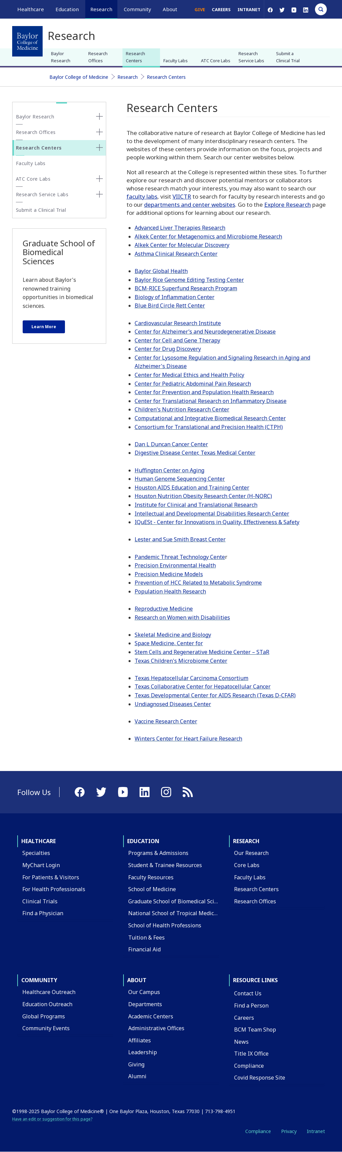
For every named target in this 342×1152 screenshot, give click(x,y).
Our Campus (144, 992)
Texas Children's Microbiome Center (181, 660)
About (136, 980)
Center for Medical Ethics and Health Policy (189, 375)
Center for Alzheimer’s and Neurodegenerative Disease (205, 331)
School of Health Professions (164, 925)
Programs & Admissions (158, 853)
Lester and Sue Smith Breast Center (180, 539)
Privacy (289, 1131)
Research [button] (101, 9)
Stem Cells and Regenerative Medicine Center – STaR (202, 652)
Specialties (36, 853)
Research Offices (98, 57)
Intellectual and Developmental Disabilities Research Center (212, 513)
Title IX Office (251, 1053)
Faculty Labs (175, 61)
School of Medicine (152, 889)
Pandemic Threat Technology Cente (180, 557)
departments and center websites (189, 204)
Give (200, 9)
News (241, 1041)
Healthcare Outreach (48, 992)
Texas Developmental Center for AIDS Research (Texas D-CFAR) (215, 695)
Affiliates (139, 1040)
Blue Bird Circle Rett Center (170, 305)
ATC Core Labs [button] (33, 179)
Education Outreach (47, 1004)
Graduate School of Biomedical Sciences (178, 901)
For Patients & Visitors (50, 877)
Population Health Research (170, 591)
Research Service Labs (251, 57)
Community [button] (137, 9)
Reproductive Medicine (164, 608)
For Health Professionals (53, 889)
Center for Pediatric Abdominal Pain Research (193, 383)
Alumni (137, 1076)
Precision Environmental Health (175, 565)
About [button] (170, 9)
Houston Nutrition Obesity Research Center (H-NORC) (203, 496)
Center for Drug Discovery (168, 349)
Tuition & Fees (146, 937)
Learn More (43, 327)
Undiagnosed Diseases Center (173, 704)
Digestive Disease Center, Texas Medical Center (195, 452)
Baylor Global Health (161, 271)
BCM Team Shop (255, 1029)
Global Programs (43, 1016)
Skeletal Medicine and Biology (173, 634)
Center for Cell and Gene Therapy (177, 340)
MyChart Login (41, 865)
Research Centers (135, 57)
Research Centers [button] (39, 147)
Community (39, 980)
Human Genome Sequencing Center (180, 478)
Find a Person (251, 1005)
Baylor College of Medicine (78, 77)
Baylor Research (60, 57)
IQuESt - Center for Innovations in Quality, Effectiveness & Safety (217, 522)
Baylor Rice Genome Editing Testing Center (189, 280)
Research (127, 77)
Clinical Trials (40, 901)
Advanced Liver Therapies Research (180, 227)
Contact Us (247, 993)
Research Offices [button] (36, 132)
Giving (136, 1064)
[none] (99, 116)
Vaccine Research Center (166, 721)
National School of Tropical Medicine (175, 913)
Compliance (249, 1065)
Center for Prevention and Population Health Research (204, 392)
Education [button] (67, 9)
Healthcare (38, 841)
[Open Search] (321, 9)
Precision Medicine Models (169, 574)
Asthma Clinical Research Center (176, 253)
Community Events (46, 1028)
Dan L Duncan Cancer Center (171, 444)
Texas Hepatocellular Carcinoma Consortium (191, 678)
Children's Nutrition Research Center (182, 409)
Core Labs (246, 865)
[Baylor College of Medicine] (27, 41)
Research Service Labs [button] (42, 194)
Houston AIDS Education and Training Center (192, 487)
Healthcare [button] (30, 9)
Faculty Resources (151, 877)
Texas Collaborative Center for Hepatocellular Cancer (203, 686)
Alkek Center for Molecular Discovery (182, 245)
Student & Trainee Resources (165, 865)
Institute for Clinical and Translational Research (196, 505)
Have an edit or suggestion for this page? (52, 1119)
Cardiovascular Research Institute (178, 323)
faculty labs (142, 196)
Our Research (251, 853)
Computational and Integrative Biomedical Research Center (210, 418)
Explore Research (287, 204)
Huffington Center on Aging (169, 470)
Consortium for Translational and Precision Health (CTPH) (209, 427)
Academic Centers (150, 1016)
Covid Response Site (259, 1077)
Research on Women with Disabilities (182, 617)
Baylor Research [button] (35, 116)
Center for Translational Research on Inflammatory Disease (211, 401)
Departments (145, 1004)
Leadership (142, 1052)
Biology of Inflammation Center (174, 297)
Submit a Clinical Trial (288, 57)
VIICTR (182, 196)
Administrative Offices (156, 1028)
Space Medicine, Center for (169, 643)
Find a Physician (42, 913)
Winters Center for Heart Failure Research (188, 738)
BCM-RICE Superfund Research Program (186, 288)
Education (143, 841)
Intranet (248, 9)
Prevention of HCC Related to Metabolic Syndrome (198, 582)
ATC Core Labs (215, 61)
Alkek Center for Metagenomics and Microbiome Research (208, 236)
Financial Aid (144, 949)
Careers (221, 9)
